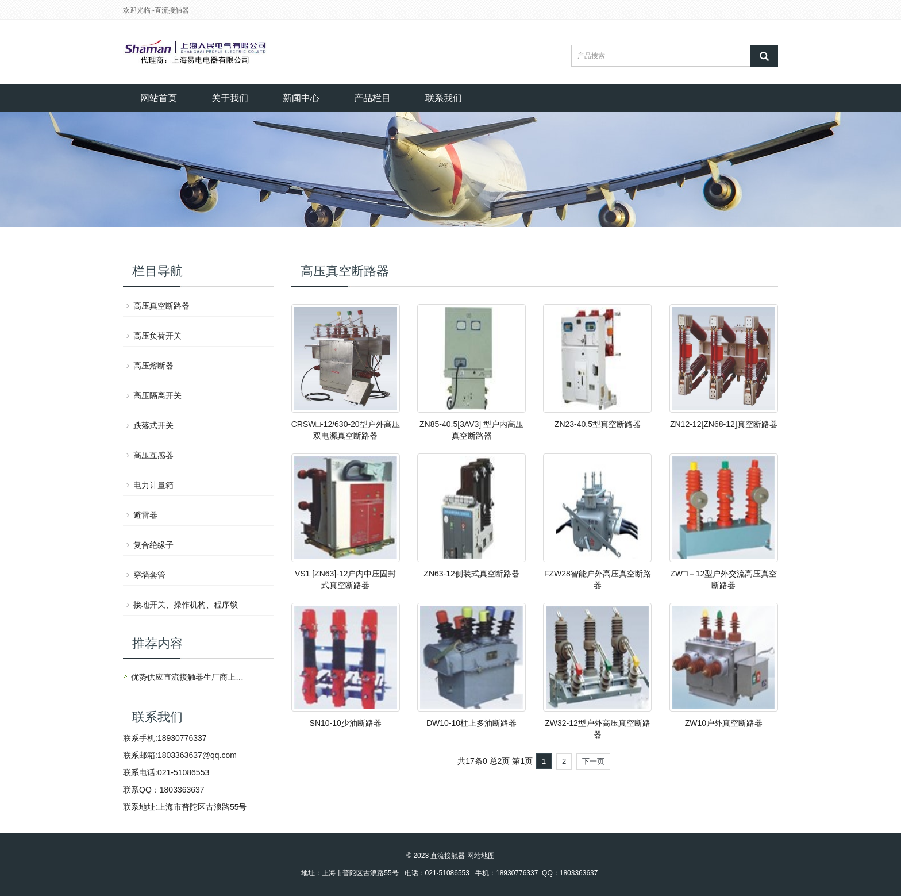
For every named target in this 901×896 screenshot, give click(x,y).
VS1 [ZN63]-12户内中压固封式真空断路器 (345, 579)
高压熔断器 (153, 365)
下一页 (593, 761)
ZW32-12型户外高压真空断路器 (597, 728)
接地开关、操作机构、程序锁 (185, 604)
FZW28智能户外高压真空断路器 (597, 579)
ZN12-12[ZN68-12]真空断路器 (723, 424)
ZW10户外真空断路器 (724, 723)
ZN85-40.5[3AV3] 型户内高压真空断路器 (471, 430)
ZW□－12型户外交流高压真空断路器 (723, 579)
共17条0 (472, 761)
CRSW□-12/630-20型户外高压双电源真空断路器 (345, 430)
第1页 (522, 761)
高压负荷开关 (157, 335)
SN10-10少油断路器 (346, 723)
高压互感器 (153, 455)
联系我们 (443, 98)
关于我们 (229, 98)
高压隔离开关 (157, 395)
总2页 (500, 761)
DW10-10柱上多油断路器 (471, 723)
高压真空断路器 (161, 305)
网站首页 (158, 98)
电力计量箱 (153, 485)
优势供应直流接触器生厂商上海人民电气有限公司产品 (188, 677)
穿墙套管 (149, 574)
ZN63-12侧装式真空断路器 (471, 573)
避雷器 (145, 515)
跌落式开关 (153, 425)
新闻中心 (301, 98)
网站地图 (481, 856)
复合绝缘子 (153, 544)
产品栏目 (372, 98)
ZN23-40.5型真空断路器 (598, 424)
